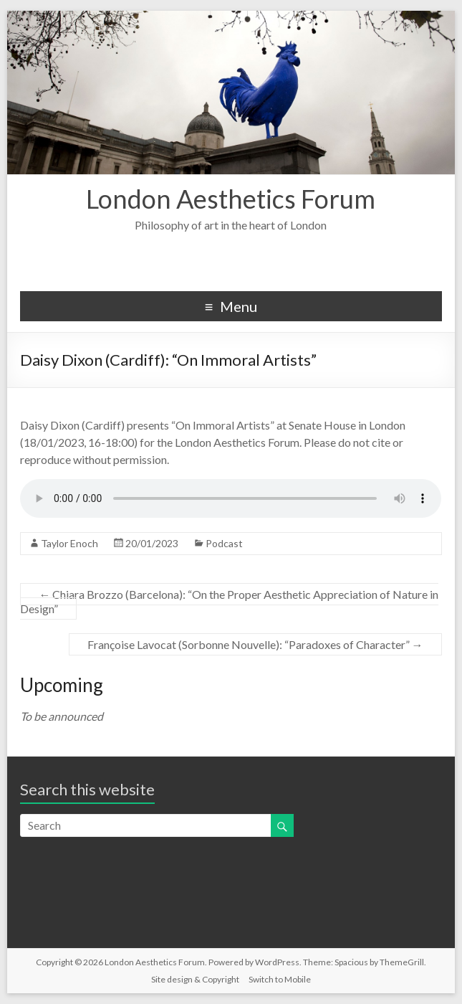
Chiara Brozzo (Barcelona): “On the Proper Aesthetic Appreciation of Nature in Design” (229, 601)
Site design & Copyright (195, 979)
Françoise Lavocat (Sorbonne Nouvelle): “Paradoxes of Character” (255, 644)
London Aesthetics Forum (230, 198)
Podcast (224, 543)
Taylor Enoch (69, 543)
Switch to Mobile (280, 979)
